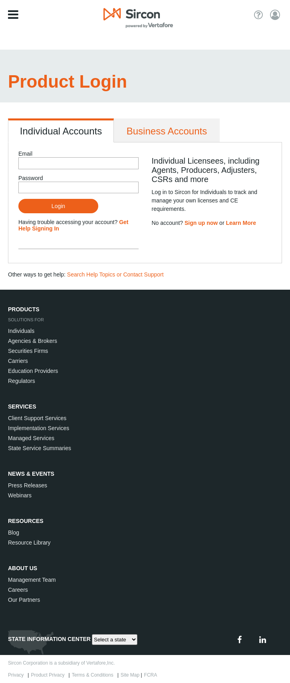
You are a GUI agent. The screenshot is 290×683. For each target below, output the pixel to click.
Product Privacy (49, 675)
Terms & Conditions (94, 675)
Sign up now (201, 223)
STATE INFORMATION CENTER (49, 639)
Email (25, 153)
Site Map (130, 675)
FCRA (152, 675)
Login (58, 206)
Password (30, 178)
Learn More (241, 223)
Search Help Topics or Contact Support (115, 274)
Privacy (17, 675)
